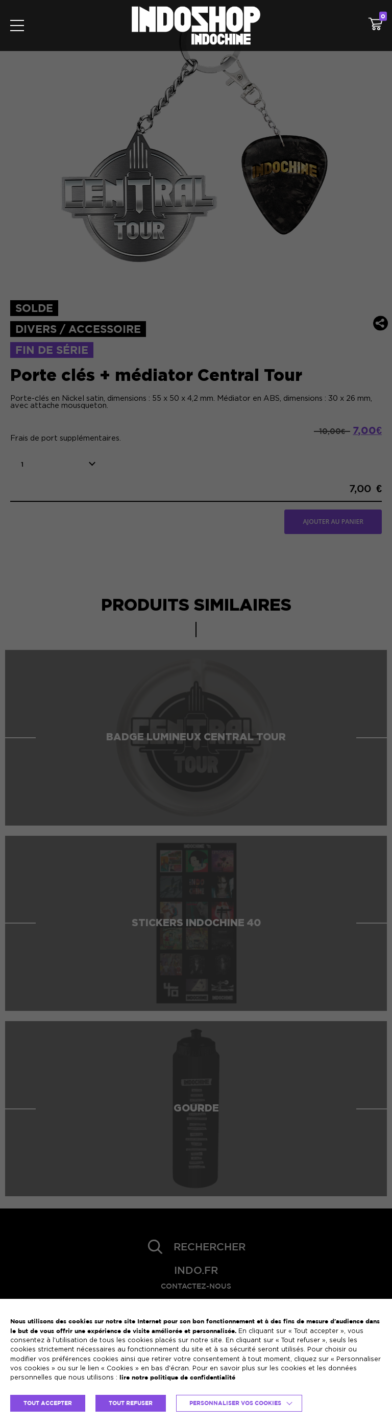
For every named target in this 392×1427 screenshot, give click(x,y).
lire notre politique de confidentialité (177, 1377)
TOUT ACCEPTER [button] (47, 1403)
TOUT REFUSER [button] (131, 1403)
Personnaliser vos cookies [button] (235, 1403)
